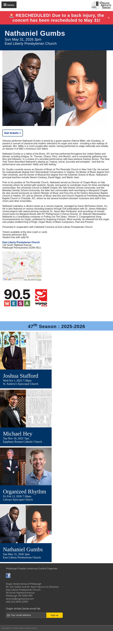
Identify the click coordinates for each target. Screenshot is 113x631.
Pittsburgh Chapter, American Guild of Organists (31, 568)
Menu (9, 5)
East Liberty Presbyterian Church (21, 242)
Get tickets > (12, 132)
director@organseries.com (20, 598)
